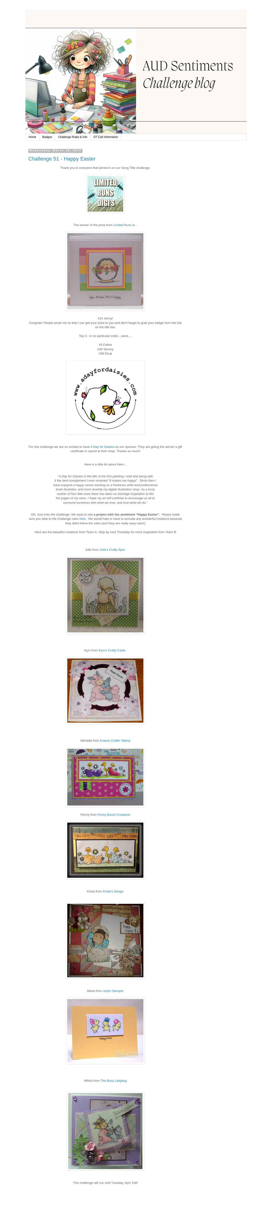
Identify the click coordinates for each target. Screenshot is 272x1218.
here (82, 519)
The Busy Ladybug (114, 1080)
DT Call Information (105, 137)
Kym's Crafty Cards (112, 650)
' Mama (115, 740)
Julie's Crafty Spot (113, 549)
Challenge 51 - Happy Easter (62, 159)
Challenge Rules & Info (72, 137)
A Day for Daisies (102, 447)
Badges (47, 137)
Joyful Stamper (113, 991)
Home (32, 137)
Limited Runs (122, 225)
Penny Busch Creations (113, 814)
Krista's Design (113, 891)
